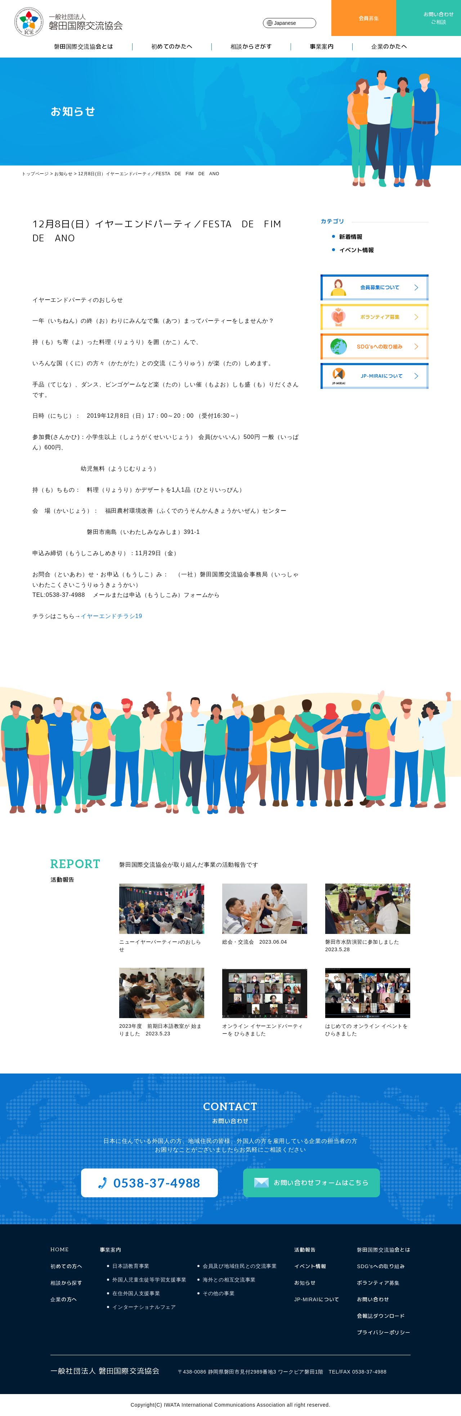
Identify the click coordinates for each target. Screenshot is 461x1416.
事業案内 (322, 46)
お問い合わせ (373, 1299)
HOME (59, 1250)
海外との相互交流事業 (229, 1280)
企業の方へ (63, 1299)
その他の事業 (218, 1293)
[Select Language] (289, 23)
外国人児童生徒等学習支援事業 (149, 1280)
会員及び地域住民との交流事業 (240, 1266)
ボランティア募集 (378, 1282)
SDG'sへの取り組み (381, 1266)
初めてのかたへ (172, 46)
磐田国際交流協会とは (83, 46)
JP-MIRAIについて (317, 1299)
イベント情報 (356, 250)
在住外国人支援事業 (136, 1293)
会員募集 (369, 18)
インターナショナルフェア (144, 1307)
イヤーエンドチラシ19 (111, 616)
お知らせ (304, 1282)
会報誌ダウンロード (381, 1315)
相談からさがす (251, 46)
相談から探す (66, 1282)
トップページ (35, 173)
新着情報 (350, 237)
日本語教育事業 (130, 1266)
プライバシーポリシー (384, 1332)
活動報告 (304, 1249)
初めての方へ (66, 1266)
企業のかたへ (389, 46)
